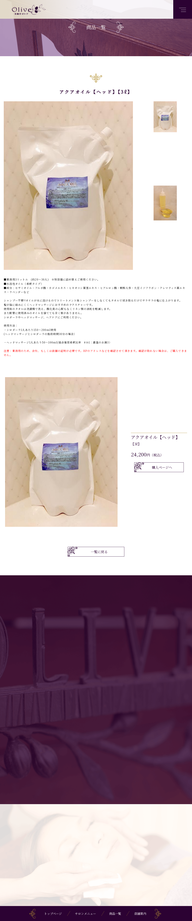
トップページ (53, 913)
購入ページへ (162, 467)
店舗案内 (140, 913)
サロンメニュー (85, 913)
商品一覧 (115, 913)
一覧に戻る (99, 551)
